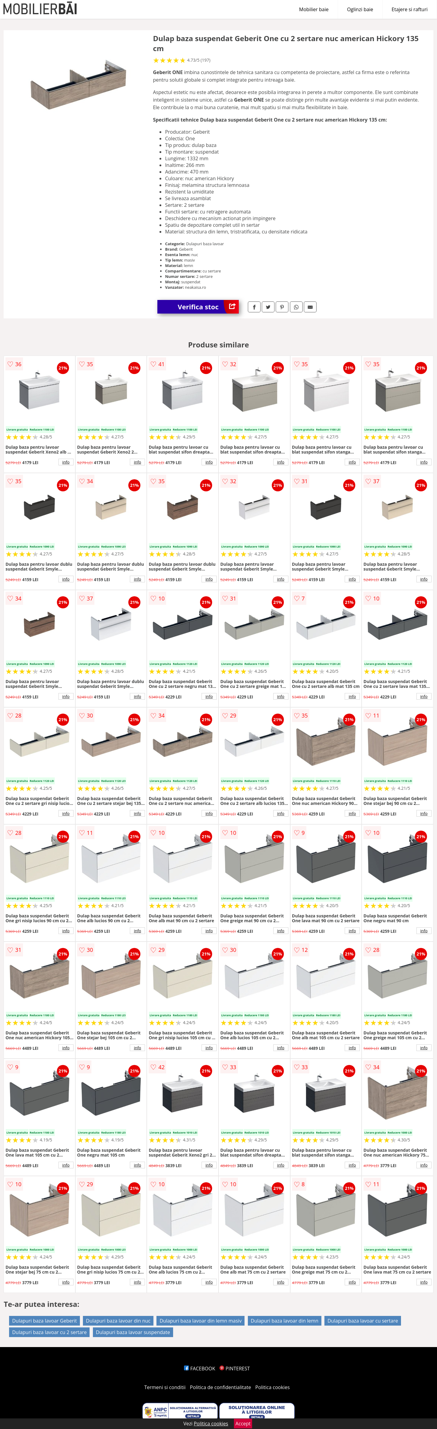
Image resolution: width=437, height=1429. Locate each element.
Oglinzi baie (360, 9)
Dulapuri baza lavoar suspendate (133, 1332)
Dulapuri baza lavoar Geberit (44, 1320)
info (66, 462)
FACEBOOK (199, 1368)
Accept (243, 1423)
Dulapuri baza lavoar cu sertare (362, 1320)
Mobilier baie (313, 9)
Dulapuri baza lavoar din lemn (285, 1320)
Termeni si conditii (165, 1387)
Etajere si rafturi (410, 9)
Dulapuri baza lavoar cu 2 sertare (49, 1332)
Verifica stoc (208, 307)
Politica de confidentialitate (220, 1387)
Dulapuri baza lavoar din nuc (118, 1320)
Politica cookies (272, 1387)
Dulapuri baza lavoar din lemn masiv (200, 1320)
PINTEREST (234, 1368)
